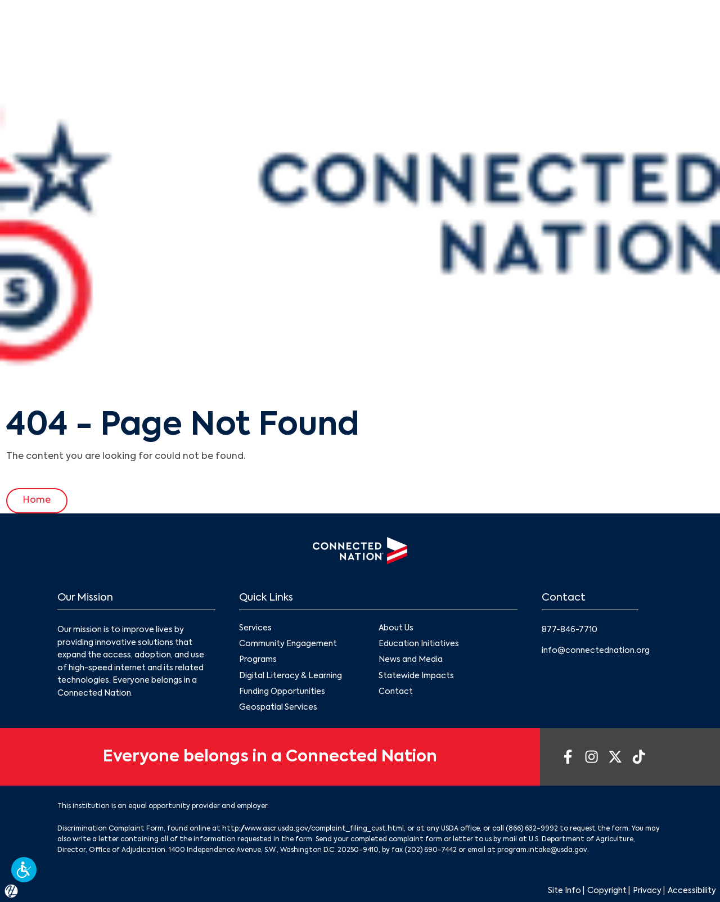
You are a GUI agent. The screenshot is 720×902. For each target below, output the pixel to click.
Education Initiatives (419, 644)
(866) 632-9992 (532, 829)
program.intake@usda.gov (542, 850)
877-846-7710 (569, 630)
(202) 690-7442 (430, 850)
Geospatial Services (278, 707)
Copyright (607, 891)
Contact (396, 692)
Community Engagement (288, 644)
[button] (24, 869)
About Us (396, 628)
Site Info (564, 891)
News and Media (411, 660)
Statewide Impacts (416, 676)
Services (255, 628)
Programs (258, 660)
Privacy (647, 891)
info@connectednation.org (596, 651)
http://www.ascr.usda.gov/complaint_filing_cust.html (313, 829)
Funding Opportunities (282, 692)
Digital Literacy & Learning (290, 676)
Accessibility (692, 891)
